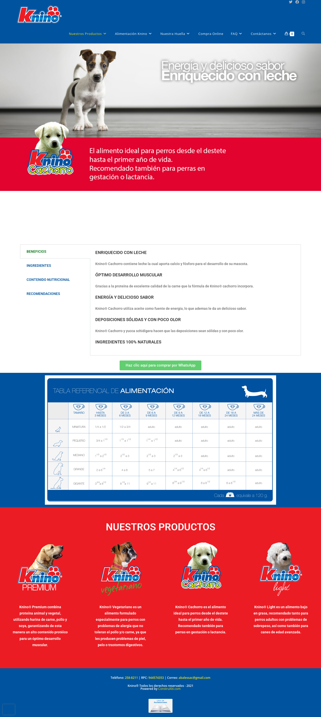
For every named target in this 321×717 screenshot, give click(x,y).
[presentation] (9, 709)
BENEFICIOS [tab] (36, 251)
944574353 (156, 678)
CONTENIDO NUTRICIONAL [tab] (48, 280)
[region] (160, 143)
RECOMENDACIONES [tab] (43, 294)
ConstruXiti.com (169, 689)
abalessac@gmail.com (194, 678)
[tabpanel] (195, 300)
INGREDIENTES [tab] (39, 266)
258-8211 (131, 678)
